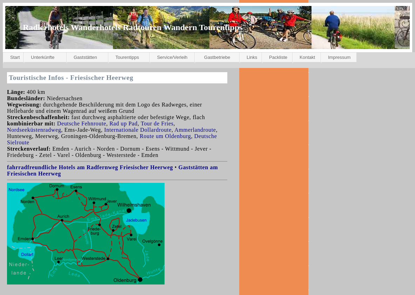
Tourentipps (127, 57)
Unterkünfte (42, 57)
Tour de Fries (157, 123)
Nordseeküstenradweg (34, 130)
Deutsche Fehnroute (81, 123)
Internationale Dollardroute (138, 130)
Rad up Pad (123, 123)
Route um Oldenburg (165, 136)
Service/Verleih (172, 57)
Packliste (278, 57)
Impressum (339, 57)
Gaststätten (85, 57)
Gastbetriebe (217, 57)
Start (15, 57)
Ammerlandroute (195, 130)
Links (252, 57)
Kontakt (307, 57)
